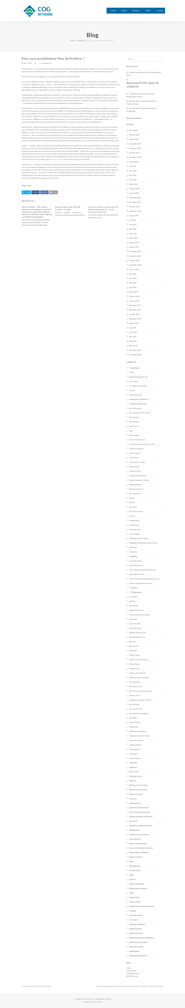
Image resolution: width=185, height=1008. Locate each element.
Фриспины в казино (136, 947)
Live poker (133, 619)
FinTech (132, 516)
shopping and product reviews (140, 700)
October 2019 (134, 314)
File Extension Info (136, 511)
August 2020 (134, 269)
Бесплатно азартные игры (139, 808)
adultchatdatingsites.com (138, 377)
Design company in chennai (139, 480)
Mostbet (132, 642)
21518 (131, 372)
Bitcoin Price (134, 426)
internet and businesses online (140, 583)
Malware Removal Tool (137, 633)
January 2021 (134, 247)
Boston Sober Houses (137, 440)
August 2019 (134, 323)
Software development (137, 731)
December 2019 (135, 305)
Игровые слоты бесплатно (139, 834)
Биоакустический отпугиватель (141, 817)
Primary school (134, 695)
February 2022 (134, 189)
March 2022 (133, 184)
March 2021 (133, 238)
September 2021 (135, 211)
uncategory (133, 754)
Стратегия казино (136, 915)
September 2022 (135, 157)
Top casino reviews (136, 740)
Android (132, 390)
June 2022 (133, 171)
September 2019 (135, 319)
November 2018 (135, 350)
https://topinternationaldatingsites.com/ (144, 579)
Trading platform (135, 745)
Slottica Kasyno (135, 722)
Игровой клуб (134, 830)
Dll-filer (132, 498)
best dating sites (135, 408)
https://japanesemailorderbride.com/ (142, 570)
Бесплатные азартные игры (139, 812)
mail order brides (135, 628)
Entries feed (131, 971)
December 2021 (135, 198)
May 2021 (132, 229)
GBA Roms (133, 547)
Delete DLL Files (135, 471)
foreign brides (134, 520)
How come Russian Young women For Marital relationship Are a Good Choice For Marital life (103, 209)
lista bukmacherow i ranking (139, 615)
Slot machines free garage (138, 713)
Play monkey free (135, 686)
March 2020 (133, 292)
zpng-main (133, 799)
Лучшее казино (135, 870)
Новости (132, 879)
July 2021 (132, 220)
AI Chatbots (133, 381)
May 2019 (132, 337)
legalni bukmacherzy (136, 610)
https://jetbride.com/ (137, 574)
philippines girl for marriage (139, 677)
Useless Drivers (135, 758)
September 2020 (135, 265)
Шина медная (134, 951)
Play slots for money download (140, 691)
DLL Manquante (135, 493)
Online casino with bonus (138, 660)
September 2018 (135, 355)
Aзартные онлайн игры (138, 404)
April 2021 (133, 233)
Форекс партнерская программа (141, 938)
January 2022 (134, 193)
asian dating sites (135, 395)
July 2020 (132, 274)
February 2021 (134, 242)
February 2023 (134, 135)
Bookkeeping (134, 435)
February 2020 (134, 296)
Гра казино (133, 821)
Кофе (131, 861)
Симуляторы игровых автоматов (141, 906)
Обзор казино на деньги (138, 888)
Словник (132, 911)
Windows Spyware (136, 794)
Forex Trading (134, 534)
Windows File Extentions (138, 790)
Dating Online (134, 467)
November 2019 (135, 310)
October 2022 (134, 153)
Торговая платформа (137, 924)
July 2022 (132, 166)
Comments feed (132, 973)
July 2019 (132, 328)
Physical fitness (135, 682)
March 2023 (133, 130)
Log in (128, 968)
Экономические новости (138, 956)
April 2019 (133, 341)
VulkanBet (133, 763)
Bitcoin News (134, 422)
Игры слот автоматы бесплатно (141, 848)
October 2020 (134, 260)
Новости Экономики (136, 884)
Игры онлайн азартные (138, 843)
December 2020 (135, 251)
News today (133, 646)
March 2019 (133, 346)
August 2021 (134, 216)
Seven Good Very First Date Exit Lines (36, 986)
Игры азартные (135, 839)
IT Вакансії (133, 588)
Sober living (133, 727)
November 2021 (135, 202)
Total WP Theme (96, 1002)
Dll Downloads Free (136, 489)
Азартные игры (135, 803)
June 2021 (133, 225)
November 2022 (135, 148)
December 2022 (135, 144)
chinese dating (134, 453)
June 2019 (133, 332)
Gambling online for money (139, 538)
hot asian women (135, 561)
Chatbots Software (136, 449)
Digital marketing (135, 485)
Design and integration (137, 476)
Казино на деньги (135, 857)
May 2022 (132, 175)
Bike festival (133, 417)
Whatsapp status (135, 776)
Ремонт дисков (135, 902)
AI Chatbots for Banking (138, 386)
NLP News (133, 651)
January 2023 (134, 139)
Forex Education (135, 529)
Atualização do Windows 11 (139, 399)
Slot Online (133, 718)
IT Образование (135, 592)
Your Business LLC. (87, 999)
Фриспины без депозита (138, 942)
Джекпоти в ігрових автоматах (140, 826)
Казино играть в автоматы (139, 852)
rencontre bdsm (57, 159)
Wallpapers (133, 767)
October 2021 (134, 207)
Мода (131, 875)
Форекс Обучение (136, 933)
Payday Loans (134, 668)
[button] (26, 192)
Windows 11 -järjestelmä (138, 785)
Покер (131, 893)
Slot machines (134, 704)
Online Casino (134, 655)
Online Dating (134, 664)
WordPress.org (132, 976)
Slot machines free (136, 709)
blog (130, 431)
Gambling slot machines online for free (143, 543)
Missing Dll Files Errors (137, 637)
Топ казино (133, 920)
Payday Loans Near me (137, 673)
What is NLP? (134, 772)
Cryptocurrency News (137, 462)
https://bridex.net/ (136, 565)
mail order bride (135, 624)
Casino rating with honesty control (142, 444)
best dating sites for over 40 (139, 413)
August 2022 (134, 162)
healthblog (133, 556)
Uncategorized (47, 63)
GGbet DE (133, 552)
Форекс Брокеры (135, 929)
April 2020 (133, 287)
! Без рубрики (134, 368)
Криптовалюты (134, 866)
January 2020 (134, 301)
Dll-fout (132, 502)
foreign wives (134, 525)
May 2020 (132, 283)
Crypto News (134, 458)
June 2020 (133, 278)
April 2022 (133, 180)
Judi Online (133, 597)
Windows (132, 781)
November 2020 (135, 256)
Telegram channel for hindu (139, 736)
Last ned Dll (133, 606)
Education (133, 507)
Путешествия (134, 897)
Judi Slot (132, 601)
